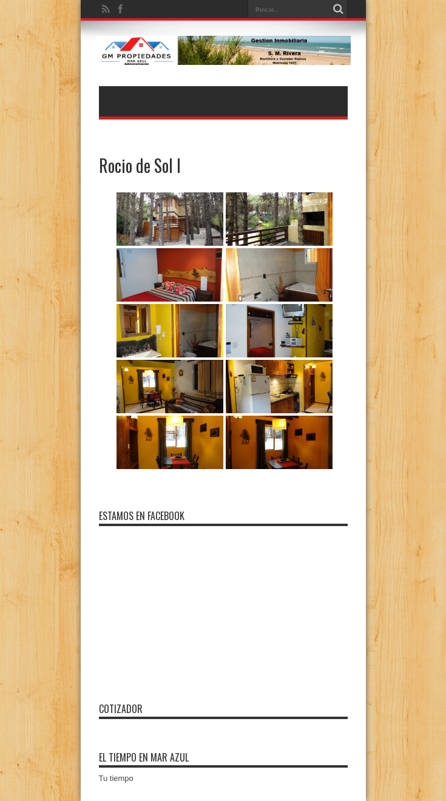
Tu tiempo (116, 778)
